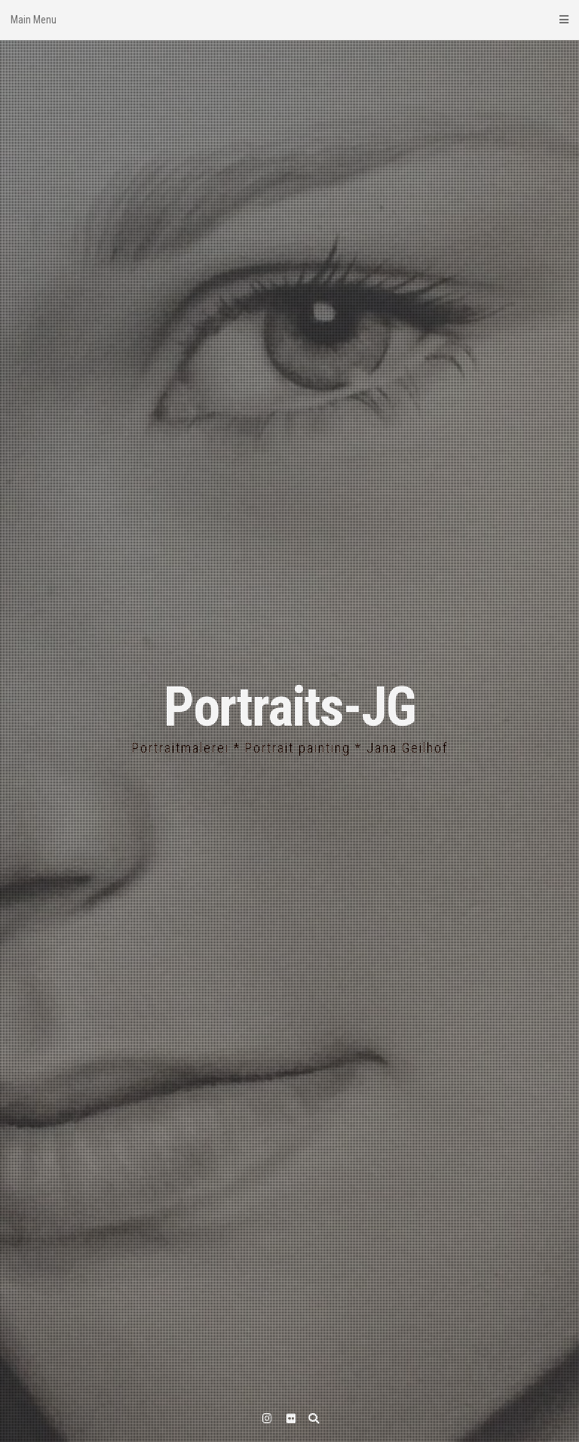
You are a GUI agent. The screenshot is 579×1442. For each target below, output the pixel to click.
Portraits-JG (289, 707)
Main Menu (289, 20)
